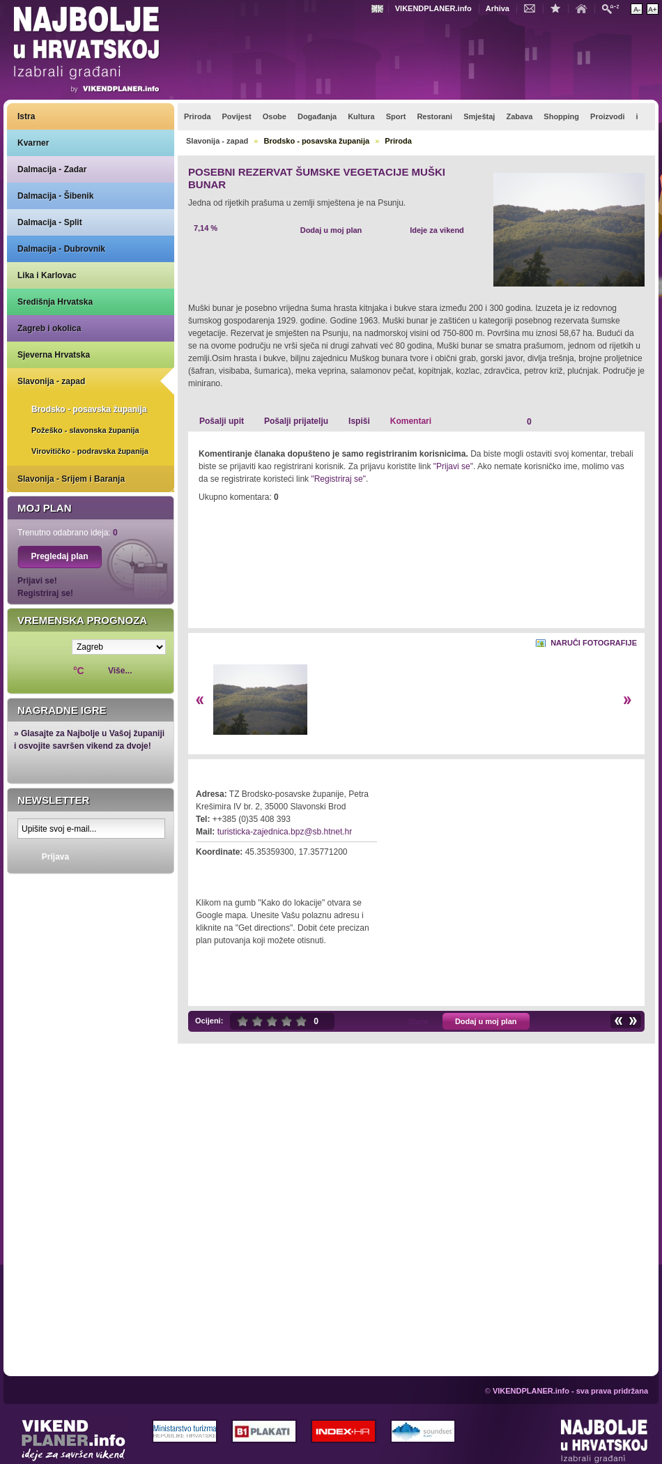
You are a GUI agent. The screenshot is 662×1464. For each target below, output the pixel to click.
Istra (26, 116)
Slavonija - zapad (51, 381)
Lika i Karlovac (47, 275)
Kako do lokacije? (238, 871)
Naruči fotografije (594, 643)
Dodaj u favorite (559, 7)
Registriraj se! (45, 593)
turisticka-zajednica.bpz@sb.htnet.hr (285, 832)
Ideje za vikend (437, 230)
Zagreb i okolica (49, 328)
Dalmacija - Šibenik (55, 196)
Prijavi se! (37, 581)
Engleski (379, 9)
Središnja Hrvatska (55, 302)
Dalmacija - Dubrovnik (61, 249)
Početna (584, 7)
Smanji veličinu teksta (636, 9)
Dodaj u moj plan (331, 230)
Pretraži (613, 8)
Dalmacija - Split (49, 222)
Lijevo (199, 700)
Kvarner (33, 143)
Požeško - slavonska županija (85, 430)
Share (418, 1021)
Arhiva (497, 8)
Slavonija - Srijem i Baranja (71, 479)
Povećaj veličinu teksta (653, 9)
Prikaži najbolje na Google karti (90, 928)
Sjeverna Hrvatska (53, 355)
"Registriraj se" (338, 479)
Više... (120, 671)
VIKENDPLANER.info (433, 8)
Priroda (398, 141)
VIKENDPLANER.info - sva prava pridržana (570, 1391)
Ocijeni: (209, 1020)
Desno (627, 700)
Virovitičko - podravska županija (89, 451)
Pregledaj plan (59, 556)
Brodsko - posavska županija (88, 409)
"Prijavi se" (453, 466)
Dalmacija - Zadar (51, 169)
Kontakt (533, 7)
